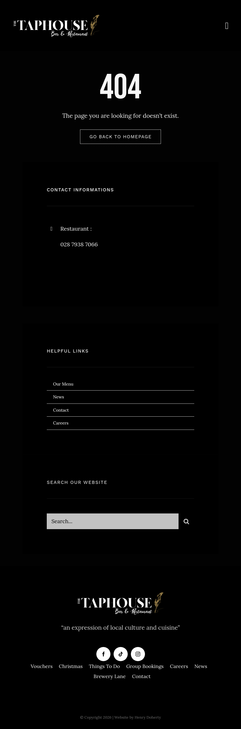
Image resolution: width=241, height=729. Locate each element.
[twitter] (71, 270)
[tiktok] (121, 654)
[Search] (186, 523)
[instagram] (88, 270)
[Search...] (113, 523)
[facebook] (54, 270)
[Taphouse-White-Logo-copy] (56, 15)
